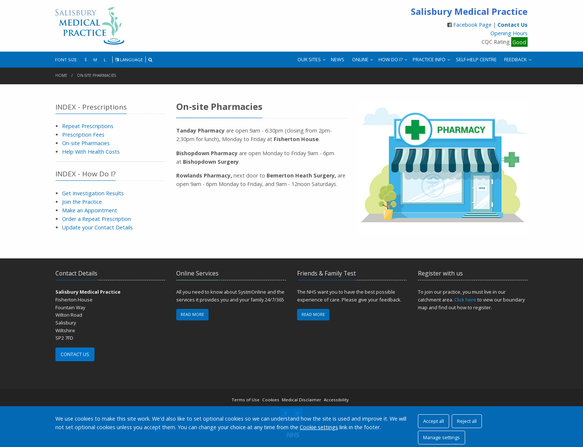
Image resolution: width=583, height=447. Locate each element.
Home (61, 75)
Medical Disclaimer (301, 399)
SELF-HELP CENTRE (476, 59)
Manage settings (441, 437)
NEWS (337, 59)
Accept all (433, 421)
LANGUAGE (129, 59)
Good (519, 41)
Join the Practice (82, 201)
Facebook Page (473, 24)
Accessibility (336, 399)
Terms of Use (246, 399)
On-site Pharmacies (96, 75)
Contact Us (512, 24)
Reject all (467, 421)
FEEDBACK (515, 59)
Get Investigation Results (93, 193)
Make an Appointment (89, 210)
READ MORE (192, 314)
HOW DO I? (391, 59)
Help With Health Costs (91, 151)
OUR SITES (309, 59)
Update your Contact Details (97, 227)
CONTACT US (75, 354)
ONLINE (360, 59)
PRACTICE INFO (429, 59)
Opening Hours (509, 33)
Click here (465, 299)
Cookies (270, 399)
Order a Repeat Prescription (96, 218)
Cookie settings (319, 427)
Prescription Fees (83, 134)
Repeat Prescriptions (87, 126)
